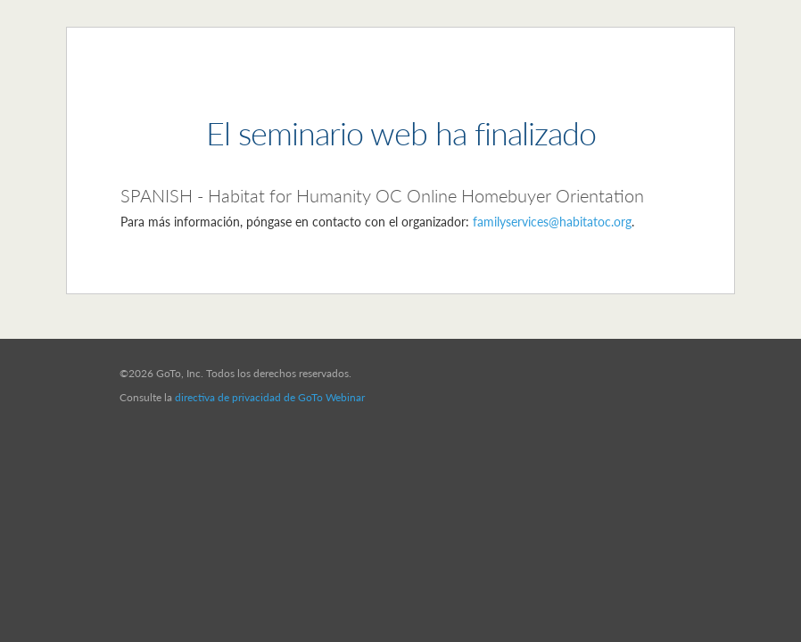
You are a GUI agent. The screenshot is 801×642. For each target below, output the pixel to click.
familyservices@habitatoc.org (552, 221)
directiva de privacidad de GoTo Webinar (270, 397)
